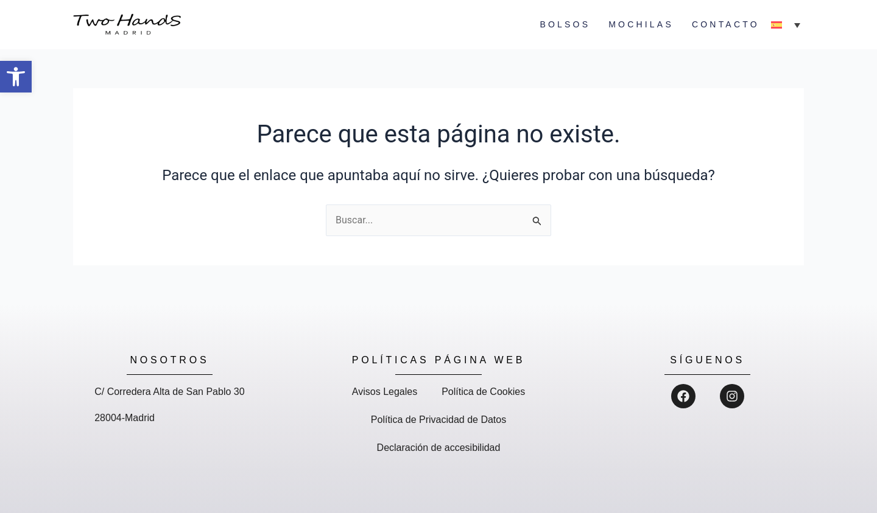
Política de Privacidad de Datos (438, 419)
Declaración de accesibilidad (439, 447)
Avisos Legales (384, 391)
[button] (16, 76)
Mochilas (641, 24)
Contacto (725, 24)
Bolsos (565, 24)
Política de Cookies (483, 391)
